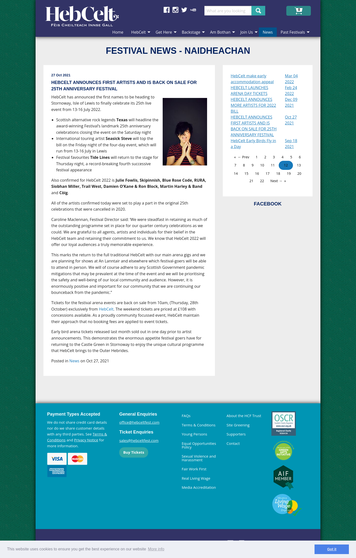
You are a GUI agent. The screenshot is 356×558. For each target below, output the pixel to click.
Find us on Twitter (184, 10)
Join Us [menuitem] (246, 32)
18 (278, 173)
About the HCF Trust (243, 415)
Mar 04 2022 (291, 78)
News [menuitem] (268, 32)
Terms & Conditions (198, 424)
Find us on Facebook (167, 10)
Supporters (236, 434)
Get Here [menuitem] (164, 32)
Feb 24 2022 (291, 90)
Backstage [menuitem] (191, 32)
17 (268, 173)
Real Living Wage (196, 478)
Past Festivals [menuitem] (293, 32)
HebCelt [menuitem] (138, 32)
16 (257, 173)
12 (286, 165)
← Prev (243, 157)
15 (246, 173)
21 (251, 180)
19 (289, 173)
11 (273, 165)
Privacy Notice (86, 439)
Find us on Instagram (175, 10)
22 (262, 180)
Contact (233, 443)
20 (299, 173)
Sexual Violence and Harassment (199, 458)
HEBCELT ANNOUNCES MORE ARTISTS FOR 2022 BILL (253, 105)
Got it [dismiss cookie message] (331, 549)
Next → (276, 180)
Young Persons (194, 434)
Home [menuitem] (117, 32)
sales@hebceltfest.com (138, 440)
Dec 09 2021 (291, 102)
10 (262, 165)
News (74, 361)
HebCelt (106, 309)
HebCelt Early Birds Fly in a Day (253, 143)
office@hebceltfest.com (139, 422)
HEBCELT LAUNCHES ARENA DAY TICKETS (249, 90)
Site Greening (238, 424)
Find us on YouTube (193, 10)
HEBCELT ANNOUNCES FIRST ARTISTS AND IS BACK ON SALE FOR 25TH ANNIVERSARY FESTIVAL (254, 125)
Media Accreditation (199, 487)
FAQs (186, 415)
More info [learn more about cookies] (156, 549)
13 (299, 165)
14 (236, 173)
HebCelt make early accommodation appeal (252, 78)
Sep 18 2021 (291, 143)
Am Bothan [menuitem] (220, 32)
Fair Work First (194, 468)
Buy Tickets (133, 452)
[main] (133, 224)
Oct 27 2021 (291, 120)
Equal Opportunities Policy (199, 445)
